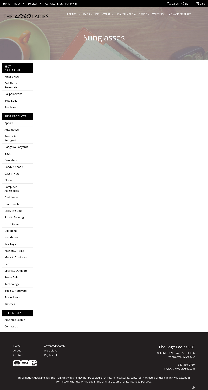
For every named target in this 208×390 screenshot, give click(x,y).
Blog (60, 3)
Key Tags (10, 244)
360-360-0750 (186, 364)
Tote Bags (11, 100)
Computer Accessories (12, 189)
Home (6, 3)
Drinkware (102, 14)
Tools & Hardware (16, 290)
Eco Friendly (12, 204)
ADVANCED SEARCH (181, 14)
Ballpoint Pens (13, 94)
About (16, 3)
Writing (158, 14)
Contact (50, 3)
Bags (86, 14)
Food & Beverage (15, 217)
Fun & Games (12, 224)
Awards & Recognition (12, 138)
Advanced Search (15, 320)
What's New (12, 76)
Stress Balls (12, 277)
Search (173, 3)
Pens (8, 264)
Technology (12, 284)
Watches (10, 304)
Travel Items (12, 297)
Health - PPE (124, 14)
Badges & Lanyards (16, 147)
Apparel (72, 14)
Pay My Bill (71, 3)
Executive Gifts (13, 211)
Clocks (8, 180)
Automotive (12, 129)
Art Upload (50, 350)
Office (142, 14)
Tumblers (10, 107)
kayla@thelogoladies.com (179, 368)
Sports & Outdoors (16, 271)
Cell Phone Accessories (12, 85)
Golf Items (11, 231)
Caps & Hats (12, 173)
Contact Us (11, 326)
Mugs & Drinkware (16, 257)
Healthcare (11, 237)
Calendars (11, 160)
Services (33, 3)
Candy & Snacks (14, 167)
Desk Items (11, 197)
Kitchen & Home (14, 251)
